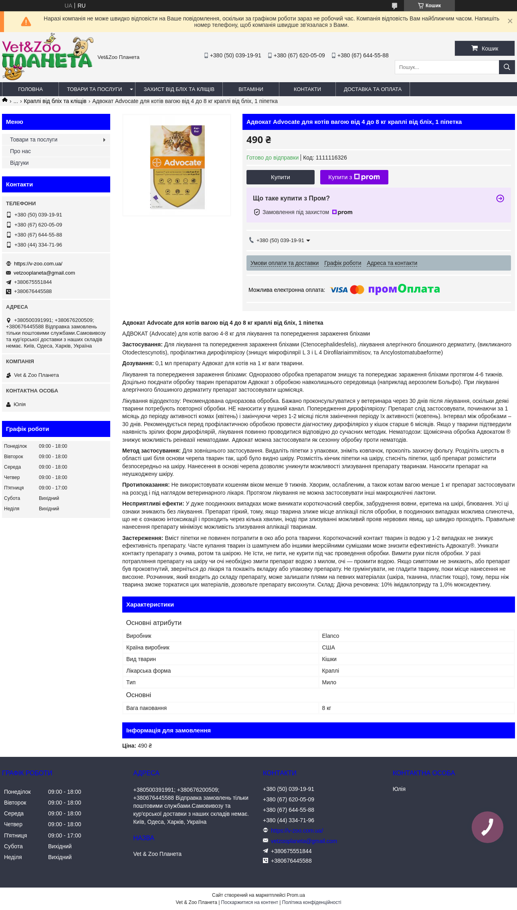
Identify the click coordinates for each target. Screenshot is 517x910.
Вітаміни (250, 89)
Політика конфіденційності (311, 902)
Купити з (354, 177)
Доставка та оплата (373, 89)
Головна (30, 89)
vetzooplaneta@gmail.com (44, 273)
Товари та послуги (94, 89)
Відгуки (19, 163)
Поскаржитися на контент (249, 902)
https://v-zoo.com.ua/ (38, 264)
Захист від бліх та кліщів (178, 89)
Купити (280, 177)
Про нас (20, 151)
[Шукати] (507, 67)
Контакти (307, 89)
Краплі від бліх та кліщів (55, 101)
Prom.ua (296, 895)
